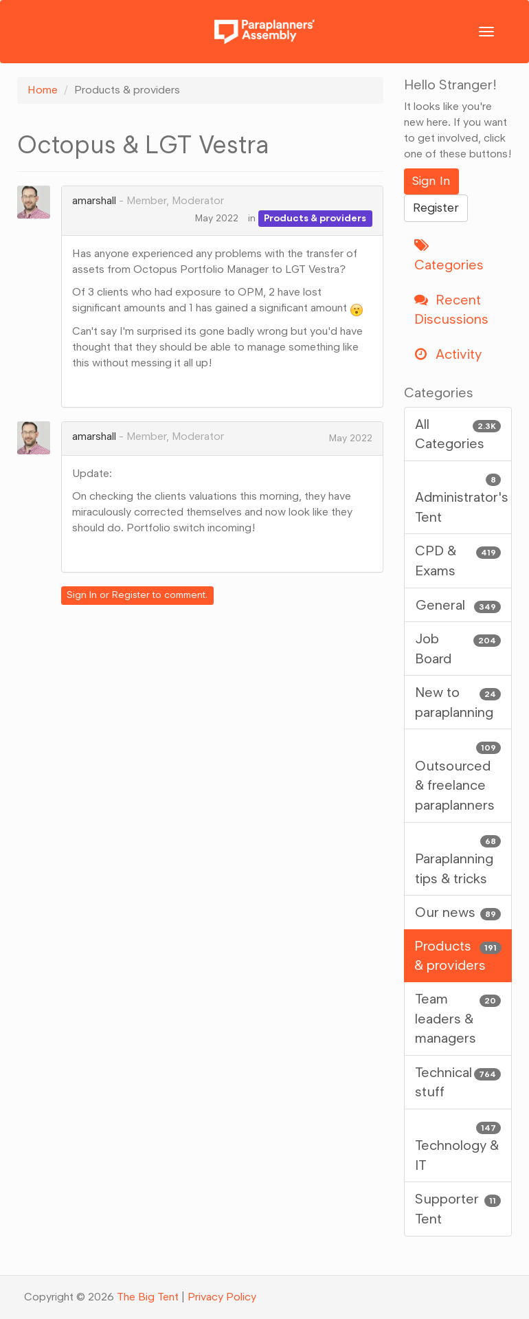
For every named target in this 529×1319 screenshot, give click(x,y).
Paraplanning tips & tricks (458, 858)
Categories (449, 256)
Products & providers (315, 218)
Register (131, 595)
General (458, 605)
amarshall (94, 200)
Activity (448, 354)
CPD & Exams (458, 560)
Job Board (458, 648)
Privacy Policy (222, 1296)
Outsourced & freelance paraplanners (458, 774)
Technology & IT (458, 1144)
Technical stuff (458, 1081)
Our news (458, 912)
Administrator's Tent (461, 496)
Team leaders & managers (458, 1017)
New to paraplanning (458, 701)
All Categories (458, 433)
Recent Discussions (451, 309)
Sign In (82, 595)
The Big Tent (148, 1296)
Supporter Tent (458, 1208)
